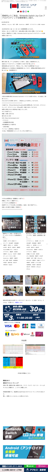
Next (47, 244)
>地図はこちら (18, 302)
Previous (1, 244)
